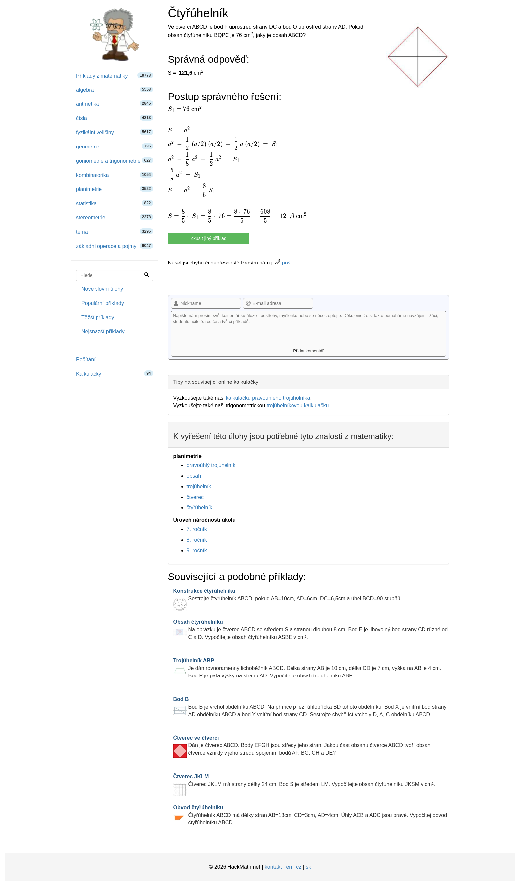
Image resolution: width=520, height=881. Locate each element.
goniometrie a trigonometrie (114, 160)
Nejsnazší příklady (103, 331)
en (289, 867)
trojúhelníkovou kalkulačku (298, 405)
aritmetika (114, 103)
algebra (114, 90)
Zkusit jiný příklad (209, 238)
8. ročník (197, 540)
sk (308, 867)
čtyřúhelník (199, 507)
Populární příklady (102, 303)
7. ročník (197, 529)
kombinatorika (114, 175)
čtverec (195, 497)
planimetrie (114, 189)
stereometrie (114, 217)
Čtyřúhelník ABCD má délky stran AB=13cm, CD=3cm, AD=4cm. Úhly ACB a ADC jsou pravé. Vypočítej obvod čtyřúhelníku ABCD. (310, 815)
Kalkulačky (114, 373)
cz (298, 867)
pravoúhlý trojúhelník (211, 465)
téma (114, 231)
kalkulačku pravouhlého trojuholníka (268, 398)
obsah (194, 476)
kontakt (273, 867)
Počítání (86, 359)
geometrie (114, 146)
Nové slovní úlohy (102, 289)
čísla (114, 118)
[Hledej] (146, 275)
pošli (283, 262)
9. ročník (197, 550)
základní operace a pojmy (114, 246)
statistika (114, 203)
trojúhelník (199, 486)
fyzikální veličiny (114, 132)
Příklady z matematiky (114, 75)
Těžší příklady (97, 317)
